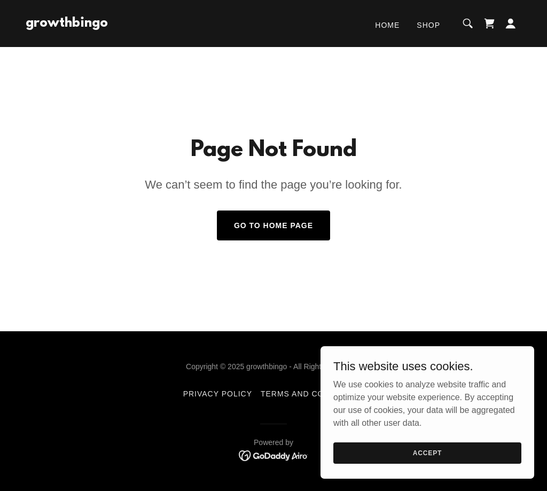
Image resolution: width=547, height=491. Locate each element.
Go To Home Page (273, 225)
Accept (427, 467)
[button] (510, 23)
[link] (67, 23)
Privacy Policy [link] (217, 393)
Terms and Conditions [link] (312, 393)
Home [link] (387, 25)
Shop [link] (428, 25)
